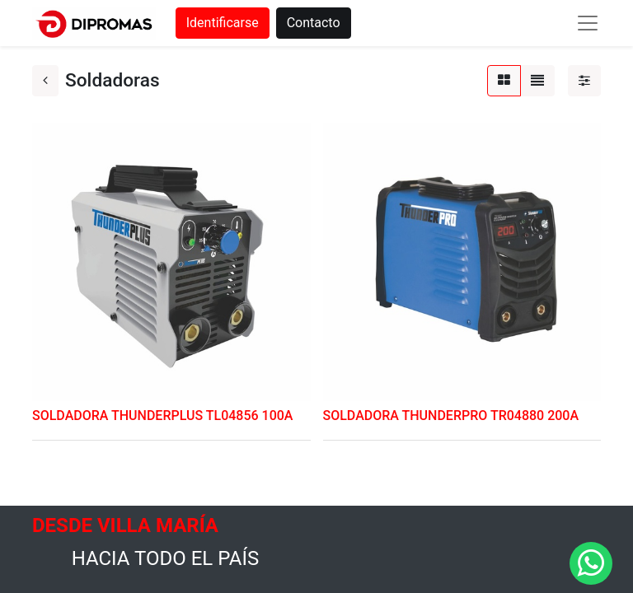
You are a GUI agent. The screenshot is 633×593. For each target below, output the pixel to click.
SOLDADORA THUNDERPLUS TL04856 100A (162, 415)
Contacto (313, 22)
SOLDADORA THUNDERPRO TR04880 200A (451, 415)
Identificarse (222, 22)
